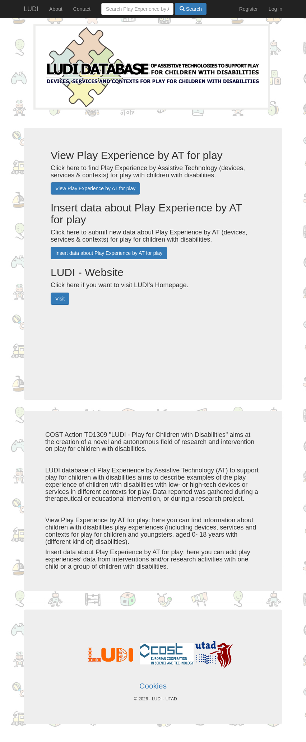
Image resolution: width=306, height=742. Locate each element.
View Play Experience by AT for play (95, 188)
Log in (275, 9)
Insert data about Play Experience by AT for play (108, 253)
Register (248, 9)
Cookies (153, 686)
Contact (82, 9)
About (55, 9)
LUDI (31, 9)
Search (191, 9)
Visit (60, 299)
